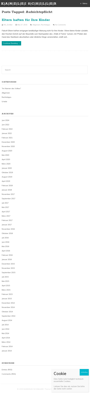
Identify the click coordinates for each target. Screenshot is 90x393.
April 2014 (6, 338)
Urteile (4, 101)
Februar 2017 (7, 220)
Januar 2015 (7, 298)
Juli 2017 (5, 203)
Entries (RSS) (7, 370)
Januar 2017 (7, 225)
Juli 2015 (5, 277)
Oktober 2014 (7, 311)
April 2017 (6, 211)
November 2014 (8, 307)
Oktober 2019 (7, 172)
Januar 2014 (7, 351)
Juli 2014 (5, 325)
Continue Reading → (11, 43)
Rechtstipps (45, 25)
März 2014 (6, 342)
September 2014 (8, 316)
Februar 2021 (7, 138)
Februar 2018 (7, 185)
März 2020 (6, 164)
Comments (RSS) (9, 374)
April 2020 (6, 159)
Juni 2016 (5, 242)
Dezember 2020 (8, 142)
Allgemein (36, 25)
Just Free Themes (66, 389)
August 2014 (7, 320)
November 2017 (8, 194)
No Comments (60, 25)
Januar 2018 (7, 190)
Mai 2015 (5, 281)
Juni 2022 (5, 125)
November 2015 (8, 268)
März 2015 (6, 290)
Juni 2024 (5, 120)
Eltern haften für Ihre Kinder (26, 20)
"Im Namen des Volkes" (11, 88)
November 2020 (8, 146)
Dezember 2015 (8, 264)
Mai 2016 (5, 246)
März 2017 (6, 216)
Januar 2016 (7, 259)
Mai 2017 (5, 207)
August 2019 (7, 177)
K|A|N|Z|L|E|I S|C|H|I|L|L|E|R (29, 3)
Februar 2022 (7, 129)
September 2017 (8, 198)
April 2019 (6, 181)
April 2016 (6, 251)
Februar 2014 (7, 346)
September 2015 (8, 272)
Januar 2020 (7, 168)
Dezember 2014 (8, 303)
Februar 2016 (7, 255)
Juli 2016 (5, 238)
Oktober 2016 (7, 233)
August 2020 (7, 151)
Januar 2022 (7, 133)
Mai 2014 (5, 333)
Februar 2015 (7, 294)
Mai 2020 (5, 155)
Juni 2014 (5, 329)
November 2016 (8, 229)
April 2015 (6, 285)
